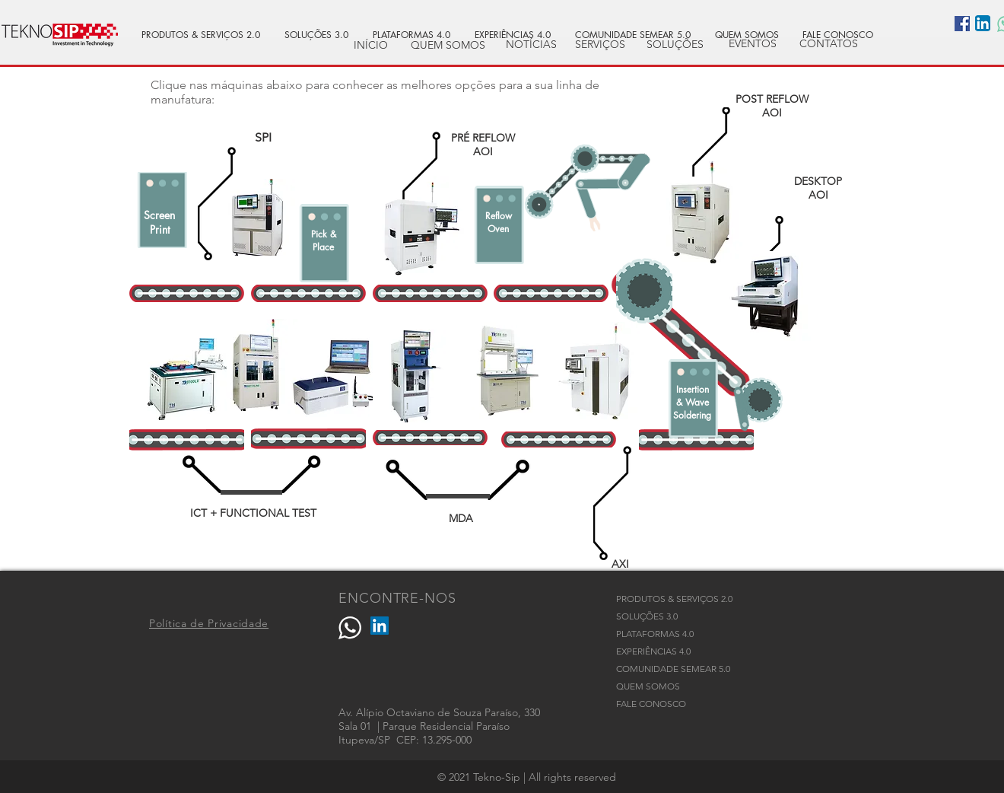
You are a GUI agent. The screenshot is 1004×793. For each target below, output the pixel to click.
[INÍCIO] (370, 45)
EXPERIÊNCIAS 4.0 (653, 651)
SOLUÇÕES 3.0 (647, 616)
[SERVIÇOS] (600, 45)
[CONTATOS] (828, 44)
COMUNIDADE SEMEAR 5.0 (673, 668)
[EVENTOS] (752, 44)
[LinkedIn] (379, 625)
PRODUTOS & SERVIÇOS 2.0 (674, 598)
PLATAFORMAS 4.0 (655, 633)
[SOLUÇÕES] (674, 45)
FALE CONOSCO (651, 703)
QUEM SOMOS (648, 686)
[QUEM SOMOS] (448, 45)
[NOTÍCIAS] (531, 45)
